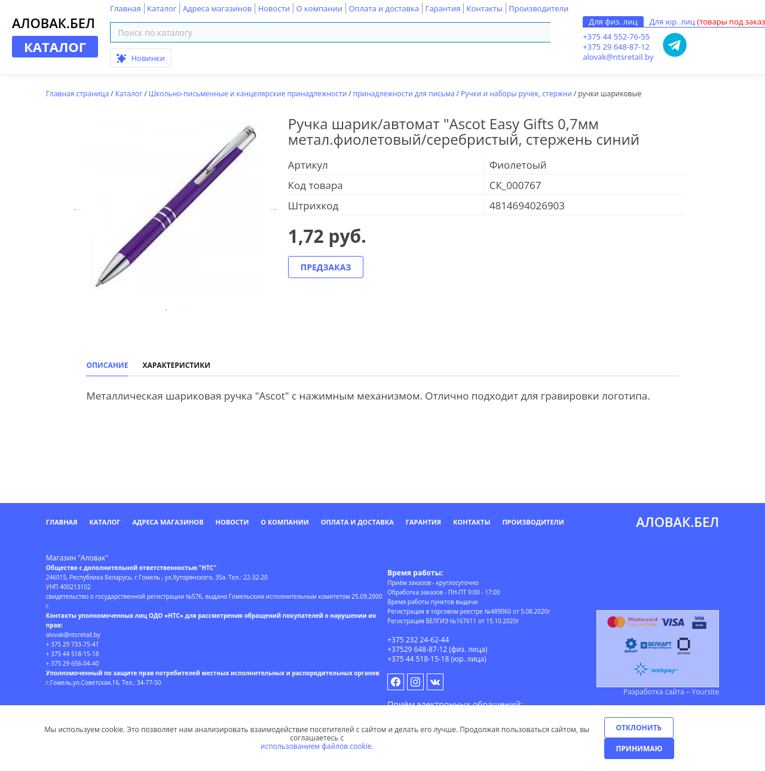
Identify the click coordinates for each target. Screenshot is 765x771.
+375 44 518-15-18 (418, 659)
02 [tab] (184, 310)
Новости (274, 8)
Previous (77, 209)
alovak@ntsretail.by (618, 56)
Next (273, 209)
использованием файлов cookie (316, 746)
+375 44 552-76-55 (616, 36)
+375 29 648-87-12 (616, 46)
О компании (319, 8)
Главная (125, 8)
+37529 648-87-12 (417, 649)
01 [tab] (166, 310)
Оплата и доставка (383, 8)
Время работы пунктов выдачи (432, 602)
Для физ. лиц (613, 21)
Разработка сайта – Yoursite (671, 692)
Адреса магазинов (217, 8)
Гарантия (442, 8)
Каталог (161, 8)
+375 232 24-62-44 (418, 640)
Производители (538, 8)
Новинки (141, 58)
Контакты (485, 8)
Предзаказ (326, 267)
